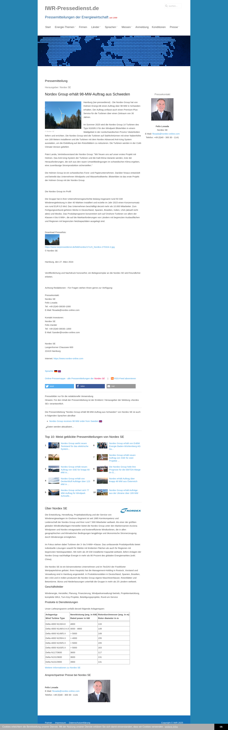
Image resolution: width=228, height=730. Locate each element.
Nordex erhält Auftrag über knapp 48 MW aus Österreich (123, 480)
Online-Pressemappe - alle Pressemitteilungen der (75, 378)
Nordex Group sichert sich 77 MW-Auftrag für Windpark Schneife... (75, 493)
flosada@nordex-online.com (66, 691)
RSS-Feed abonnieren (123, 378)
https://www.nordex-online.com (68, 358)
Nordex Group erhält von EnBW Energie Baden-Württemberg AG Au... (125, 446)
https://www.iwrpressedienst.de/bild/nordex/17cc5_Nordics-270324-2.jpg (80, 241)
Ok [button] (221, 727)
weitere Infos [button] (171, 726)
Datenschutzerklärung (79, 722)
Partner (48, 722)
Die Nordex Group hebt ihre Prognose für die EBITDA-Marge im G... (125, 469)
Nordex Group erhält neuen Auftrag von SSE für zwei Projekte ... (122, 458)
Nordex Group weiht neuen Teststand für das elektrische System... (74, 446)
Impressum (60, 722)
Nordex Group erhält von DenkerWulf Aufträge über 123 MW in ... (75, 481)
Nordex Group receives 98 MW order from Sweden (75, 421)
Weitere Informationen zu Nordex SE (62, 667)
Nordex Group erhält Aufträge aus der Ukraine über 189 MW (123, 491)
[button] (59, 386)
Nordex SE (65, 87)
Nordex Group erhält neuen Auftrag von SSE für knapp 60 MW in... (75, 469)
